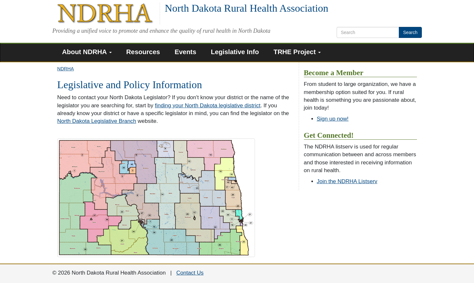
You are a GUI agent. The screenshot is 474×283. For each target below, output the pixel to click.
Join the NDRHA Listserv (347, 181)
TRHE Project (297, 51)
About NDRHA (87, 51)
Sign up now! (333, 119)
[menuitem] (89, 53)
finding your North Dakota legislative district (207, 105)
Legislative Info (235, 51)
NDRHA (65, 68)
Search (410, 32)
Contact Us (189, 273)
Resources (143, 51)
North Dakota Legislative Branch (96, 121)
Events (185, 51)
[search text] (368, 32)
